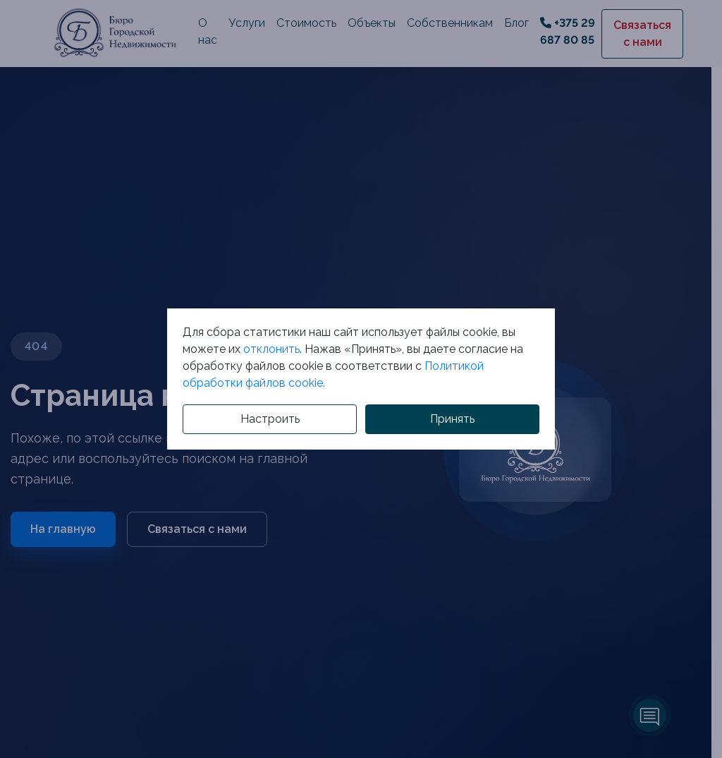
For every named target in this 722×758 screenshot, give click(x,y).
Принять (452, 419)
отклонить (271, 349)
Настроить (270, 419)
